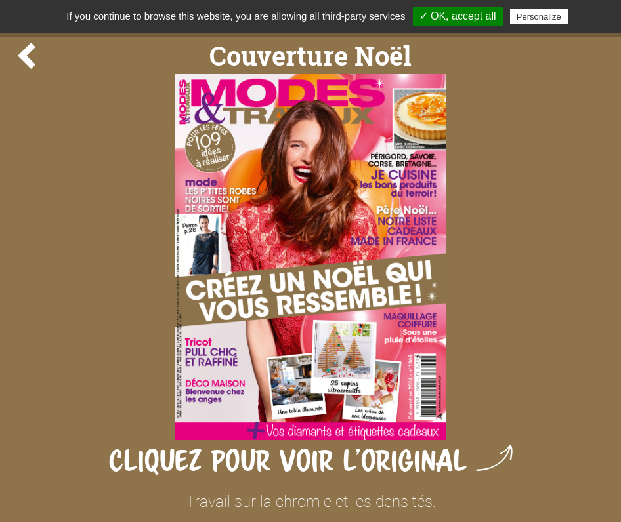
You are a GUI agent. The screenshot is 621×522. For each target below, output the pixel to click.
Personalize (539, 17)
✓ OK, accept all (457, 16)
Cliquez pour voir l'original (311, 460)
